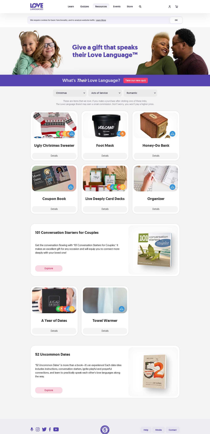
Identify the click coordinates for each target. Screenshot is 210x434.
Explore (49, 268)
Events (117, 6)
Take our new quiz (135, 80)
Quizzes (84, 6)
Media (158, 430)
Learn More (101, 20)
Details (54, 156)
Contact (173, 430)
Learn (71, 6)
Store (130, 6)
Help (146, 430)
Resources (101, 6)
